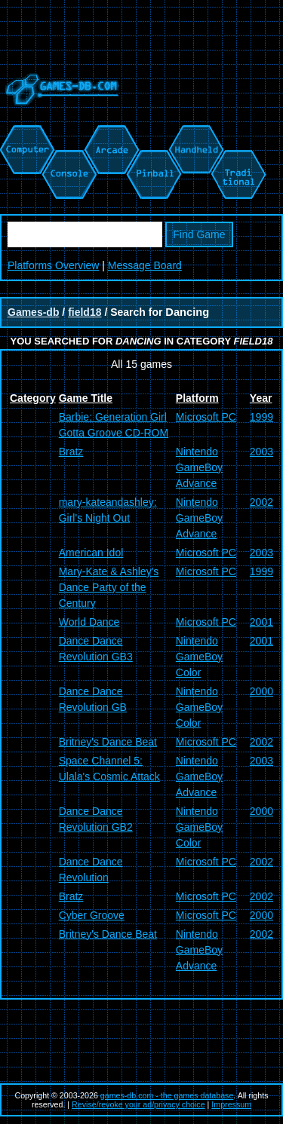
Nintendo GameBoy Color (199, 656)
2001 (261, 622)
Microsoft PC (206, 417)
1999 (261, 417)
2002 (261, 502)
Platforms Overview (53, 265)
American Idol (91, 553)
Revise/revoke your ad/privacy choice (138, 1104)
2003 (261, 452)
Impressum (231, 1104)
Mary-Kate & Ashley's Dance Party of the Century (109, 587)
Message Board (145, 265)
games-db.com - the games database (167, 1095)
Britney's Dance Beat (108, 742)
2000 (261, 691)
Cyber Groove (92, 915)
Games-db (33, 312)
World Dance (89, 622)
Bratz (71, 452)
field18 (84, 312)
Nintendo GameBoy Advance (199, 467)
